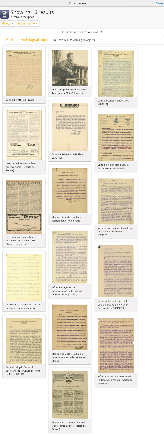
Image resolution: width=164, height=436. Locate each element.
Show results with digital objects (74, 40)
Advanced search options (82, 32)
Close (159, 3)
